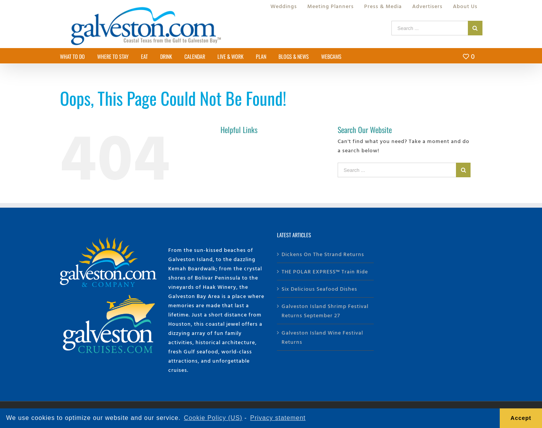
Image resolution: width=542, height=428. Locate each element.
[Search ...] (429, 28)
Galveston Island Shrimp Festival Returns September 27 (325, 310)
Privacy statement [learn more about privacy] (277, 418)
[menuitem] (283, 6)
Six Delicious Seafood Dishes (319, 289)
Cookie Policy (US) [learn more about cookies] (213, 418)
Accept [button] (521, 418)
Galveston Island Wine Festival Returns (322, 337)
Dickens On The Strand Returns (323, 254)
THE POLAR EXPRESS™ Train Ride (325, 271)
